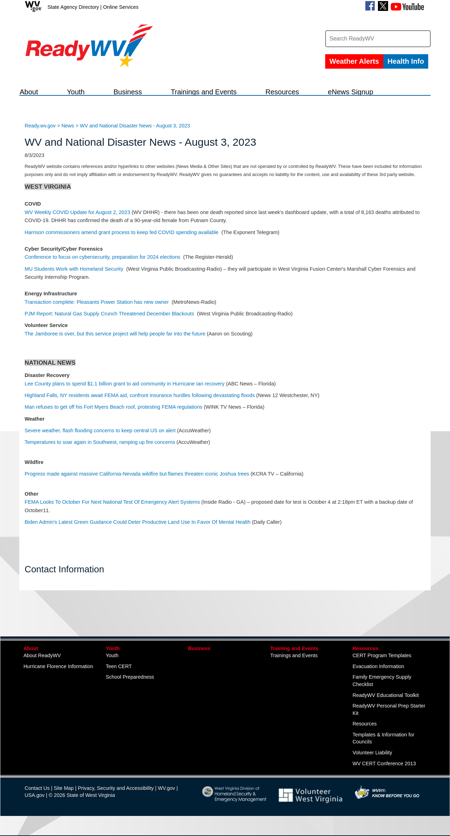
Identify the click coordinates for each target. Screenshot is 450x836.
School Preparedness (130, 686)
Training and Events (294, 657)
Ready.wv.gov (40, 134)
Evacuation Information (378, 675)
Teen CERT (119, 675)
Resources (366, 657)
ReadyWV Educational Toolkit (386, 704)
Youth (113, 657)
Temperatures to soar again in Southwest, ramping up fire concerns (100, 451)
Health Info (405, 61)
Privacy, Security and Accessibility (116, 797)
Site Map (64, 797)
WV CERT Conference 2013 (384, 772)
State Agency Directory (73, 7)
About (31, 657)
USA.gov (35, 804)
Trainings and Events (294, 664)
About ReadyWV (42, 664)
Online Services (121, 7)
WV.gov (166, 797)
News (68, 134)
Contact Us (37, 797)
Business (199, 657)
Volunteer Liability (372, 762)
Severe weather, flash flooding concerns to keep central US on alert (100, 439)
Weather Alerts (354, 61)
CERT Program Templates (382, 664)
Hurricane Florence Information (58, 675)
